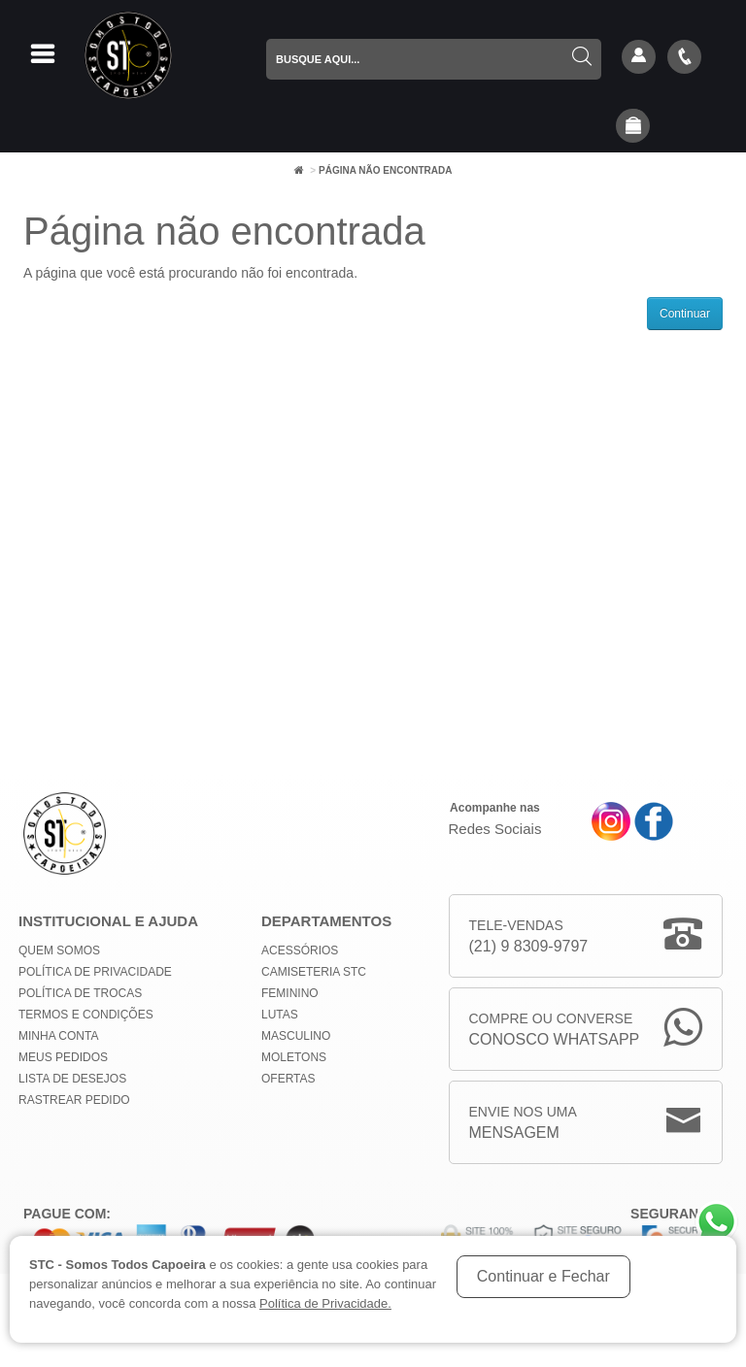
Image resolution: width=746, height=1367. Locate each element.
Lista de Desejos (72, 1078)
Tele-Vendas (529, 937)
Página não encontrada (385, 170)
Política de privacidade (95, 972)
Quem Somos (59, 950)
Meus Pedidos (63, 1057)
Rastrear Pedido (74, 1100)
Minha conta (58, 1036)
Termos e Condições (85, 1014)
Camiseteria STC (313, 972)
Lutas (279, 1014)
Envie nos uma (523, 1124)
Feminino (290, 993)
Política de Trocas (80, 993)
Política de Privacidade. (325, 1303)
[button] (633, 127)
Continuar (685, 313)
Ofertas (288, 1078)
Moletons (293, 1057)
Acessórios (299, 950)
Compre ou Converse (554, 1030)
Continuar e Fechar (543, 1276)
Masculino (295, 1036)
